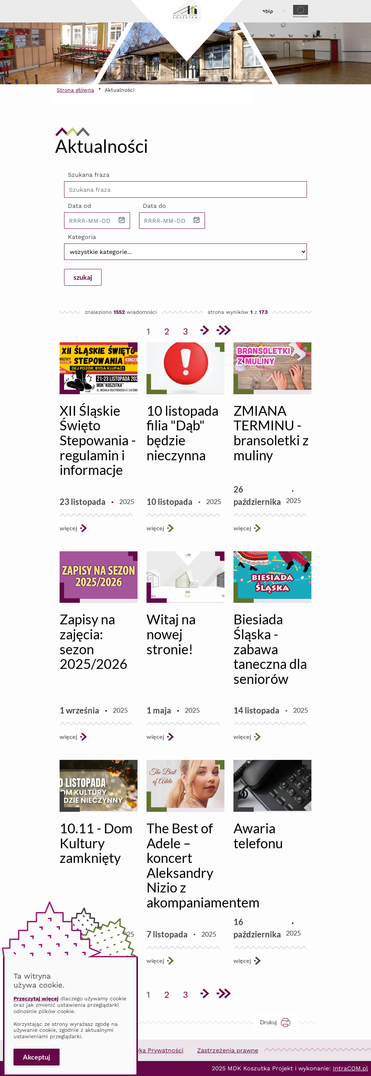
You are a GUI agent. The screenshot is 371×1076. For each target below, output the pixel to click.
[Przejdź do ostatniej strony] (223, 331)
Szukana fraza (88, 174)
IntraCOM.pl (350, 1068)
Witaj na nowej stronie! (171, 634)
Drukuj (279, 1022)
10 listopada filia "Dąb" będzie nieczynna (182, 432)
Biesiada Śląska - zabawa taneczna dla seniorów (270, 648)
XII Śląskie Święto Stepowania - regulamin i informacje (98, 440)
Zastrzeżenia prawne (227, 1050)
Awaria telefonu (258, 835)
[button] (122, 220)
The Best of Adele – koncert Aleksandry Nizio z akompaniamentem (203, 865)
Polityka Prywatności (153, 1050)
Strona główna (75, 90)
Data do (154, 205)
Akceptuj (36, 1057)
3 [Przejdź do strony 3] (188, 330)
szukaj (82, 277)
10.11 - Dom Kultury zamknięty (96, 843)
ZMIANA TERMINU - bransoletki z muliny (271, 432)
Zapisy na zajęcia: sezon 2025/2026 (93, 641)
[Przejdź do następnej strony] (204, 331)
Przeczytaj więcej (35, 998)
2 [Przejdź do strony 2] (169, 330)
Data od (79, 205)
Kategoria (82, 236)
